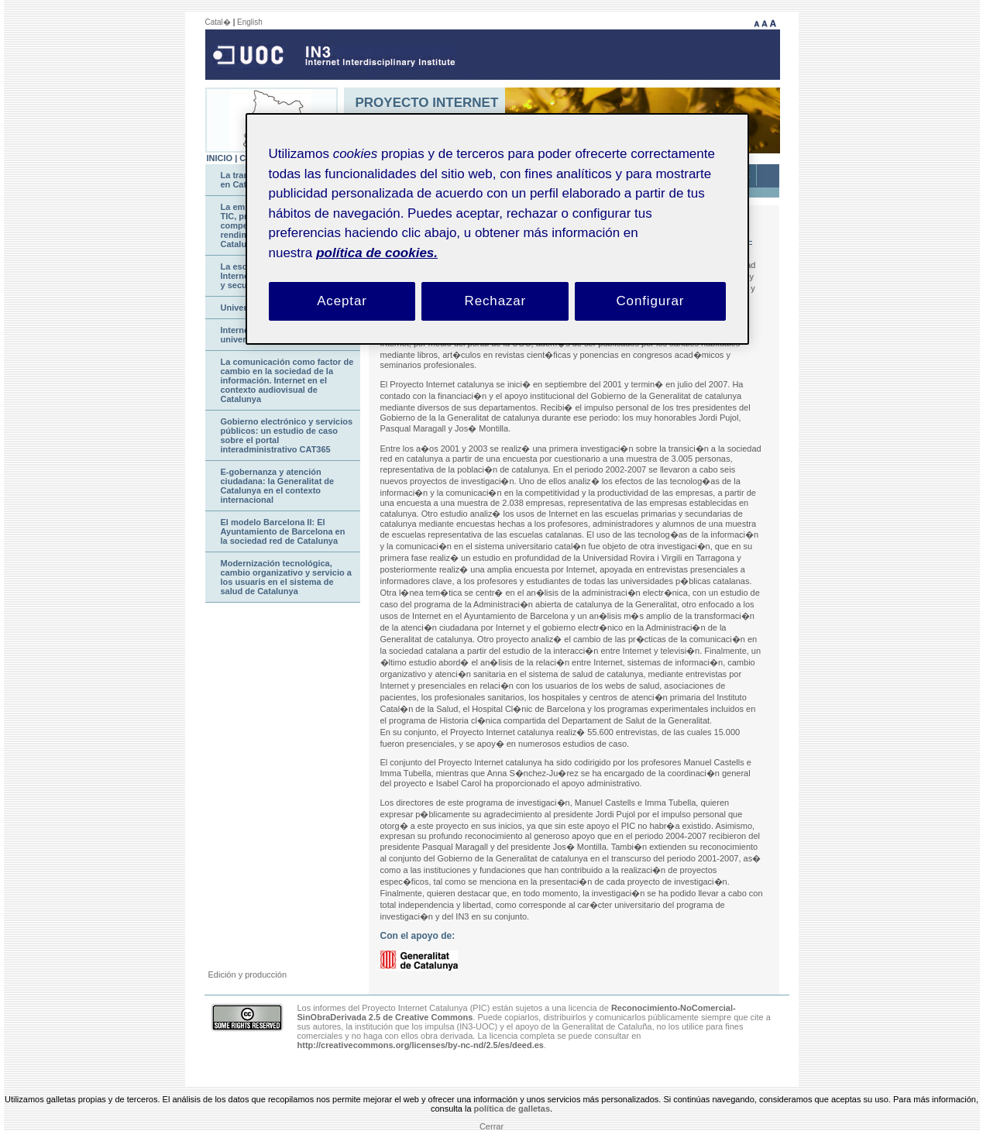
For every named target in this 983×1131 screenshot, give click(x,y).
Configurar (650, 301)
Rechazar (496, 301)
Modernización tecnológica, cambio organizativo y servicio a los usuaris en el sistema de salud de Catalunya (286, 577)
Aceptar (342, 301)
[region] (497, 229)
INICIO (220, 158)
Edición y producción (247, 974)
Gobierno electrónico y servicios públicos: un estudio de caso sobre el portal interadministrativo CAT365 (287, 435)
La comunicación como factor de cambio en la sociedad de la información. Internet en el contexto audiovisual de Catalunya (287, 380)
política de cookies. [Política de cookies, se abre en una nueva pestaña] (377, 253)
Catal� (218, 22)
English (250, 22)
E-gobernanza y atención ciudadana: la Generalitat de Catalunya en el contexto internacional (278, 485)
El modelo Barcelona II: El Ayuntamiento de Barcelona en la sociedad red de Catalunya (283, 531)
